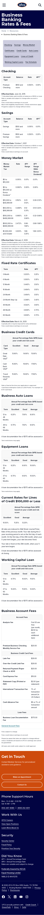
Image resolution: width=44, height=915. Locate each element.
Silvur (16, 907)
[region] (22, 92)
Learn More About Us (10, 828)
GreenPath (6, 907)
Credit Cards (22, 51)
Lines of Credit (27, 56)
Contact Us (22, 785)
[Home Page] (22, 5)
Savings (17, 45)
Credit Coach (31, 905)
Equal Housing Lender (11, 873)
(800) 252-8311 (24, 808)
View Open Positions (10, 824)
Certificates (9, 51)
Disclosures (15, 890)
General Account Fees (11, 726)
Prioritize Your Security (11, 848)
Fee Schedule (31, 62)
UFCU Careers (7, 820)
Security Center (8, 841)
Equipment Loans (12, 56)
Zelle (24, 907)
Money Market (29, 45)
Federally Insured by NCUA (13, 869)
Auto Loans (33, 51)
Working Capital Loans (14, 62)
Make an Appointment (25, 778)
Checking (8, 45)
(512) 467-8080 (10, 808)
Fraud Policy (7, 845)
